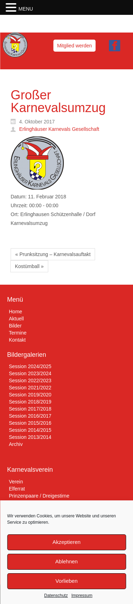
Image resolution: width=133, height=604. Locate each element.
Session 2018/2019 (30, 402)
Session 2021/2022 (30, 387)
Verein (16, 481)
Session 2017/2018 (30, 409)
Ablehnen (66, 561)
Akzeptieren (66, 542)
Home (15, 311)
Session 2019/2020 (30, 394)
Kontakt (17, 340)
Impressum (81, 595)
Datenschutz (56, 595)
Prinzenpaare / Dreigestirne (39, 496)
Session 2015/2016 (30, 423)
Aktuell (16, 318)
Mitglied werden (74, 45)
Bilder (15, 326)
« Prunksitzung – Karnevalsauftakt (52, 254)
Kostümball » (29, 266)
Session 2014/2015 (30, 430)
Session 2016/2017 (30, 416)
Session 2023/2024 (30, 373)
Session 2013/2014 (30, 437)
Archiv (16, 444)
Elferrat (17, 489)
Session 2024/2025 (30, 366)
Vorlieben (66, 581)
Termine (18, 333)
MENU (25, 9)
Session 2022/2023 (30, 380)
